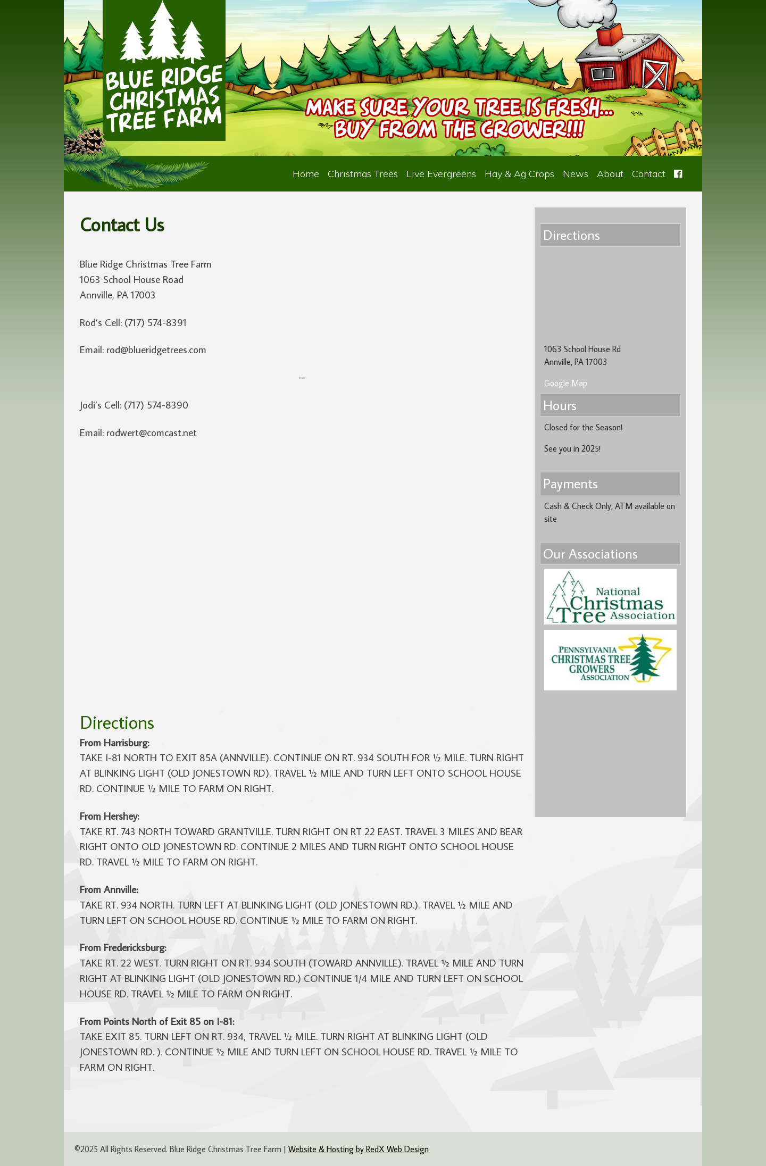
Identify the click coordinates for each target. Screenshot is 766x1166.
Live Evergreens (441, 174)
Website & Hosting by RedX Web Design (358, 1149)
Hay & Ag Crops (519, 174)
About (610, 174)
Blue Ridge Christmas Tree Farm (164, 70)
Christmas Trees (363, 174)
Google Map (565, 383)
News (575, 174)
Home (306, 174)
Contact (648, 174)
